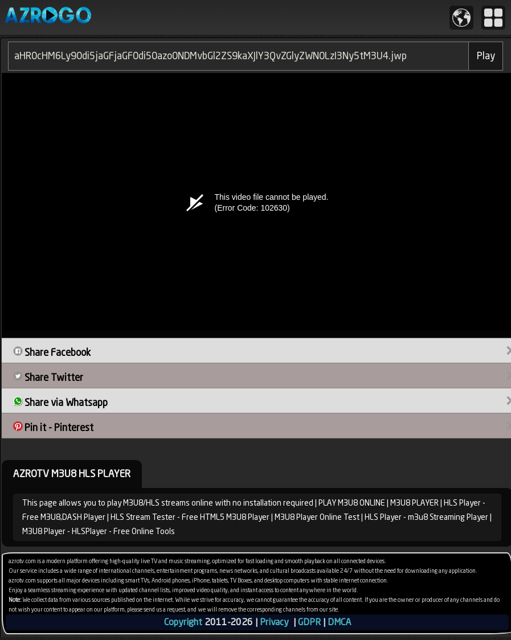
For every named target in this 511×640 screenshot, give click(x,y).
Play (486, 55)
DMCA (339, 622)
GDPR (309, 622)
